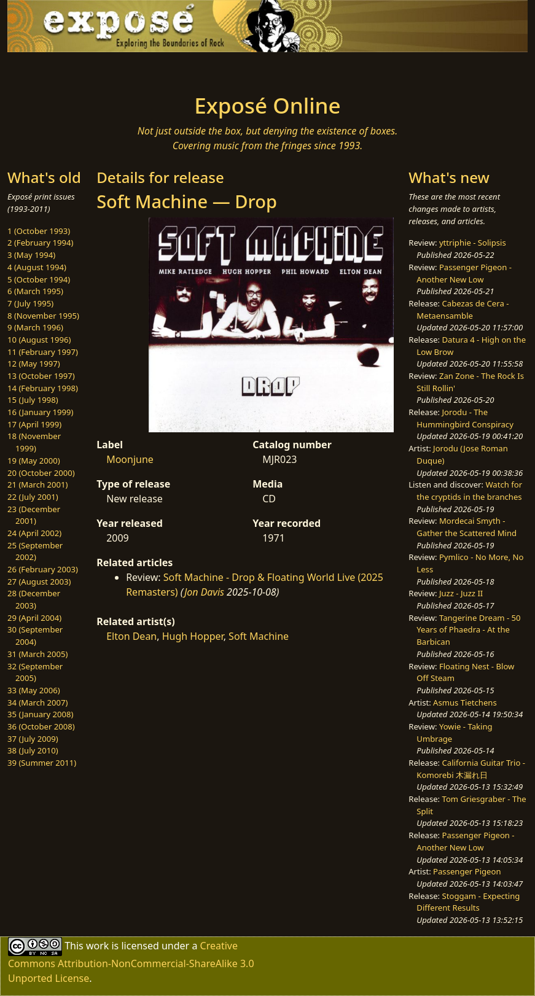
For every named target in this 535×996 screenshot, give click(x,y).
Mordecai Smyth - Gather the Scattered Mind (466, 527)
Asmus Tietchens (465, 702)
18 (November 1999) (34, 442)
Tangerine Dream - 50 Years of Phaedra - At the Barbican (468, 629)
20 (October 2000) (41, 472)
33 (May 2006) (33, 690)
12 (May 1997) (33, 363)
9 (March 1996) (35, 327)
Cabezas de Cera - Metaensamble (462, 309)
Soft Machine (258, 636)
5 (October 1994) (38, 279)
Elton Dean (131, 636)
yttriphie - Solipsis (472, 242)
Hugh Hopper (193, 636)
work (97, 945)
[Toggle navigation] (78, 69)
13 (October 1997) (41, 375)
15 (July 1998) (32, 399)
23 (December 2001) (33, 515)
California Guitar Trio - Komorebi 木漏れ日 (470, 768)
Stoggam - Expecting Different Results (468, 902)
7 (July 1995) (30, 303)
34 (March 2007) (37, 702)
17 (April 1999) (34, 424)
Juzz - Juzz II (461, 593)
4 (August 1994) (36, 267)
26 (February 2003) (42, 569)
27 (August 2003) (39, 581)
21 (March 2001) (37, 484)
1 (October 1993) (38, 230)
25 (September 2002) (35, 551)
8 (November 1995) (43, 315)
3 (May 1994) (31, 254)
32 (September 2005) (35, 672)
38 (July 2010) (32, 750)
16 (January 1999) (40, 412)
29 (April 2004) (34, 617)
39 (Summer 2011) (41, 762)
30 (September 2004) (35, 635)
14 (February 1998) (42, 388)
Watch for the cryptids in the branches (469, 490)
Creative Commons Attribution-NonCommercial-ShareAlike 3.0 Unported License (131, 961)
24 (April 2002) (34, 533)
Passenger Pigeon (467, 871)
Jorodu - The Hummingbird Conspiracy (464, 418)
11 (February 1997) (42, 351)
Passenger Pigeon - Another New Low (464, 273)
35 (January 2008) (40, 714)
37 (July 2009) (32, 738)
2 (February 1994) (40, 242)
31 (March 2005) (37, 653)
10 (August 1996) (39, 339)
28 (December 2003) (33, 599)
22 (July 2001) (32, 496)
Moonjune (130, 459)
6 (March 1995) (35, 291)
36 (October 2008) (41, 726)
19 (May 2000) (33, 460)
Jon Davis (204, 592)
